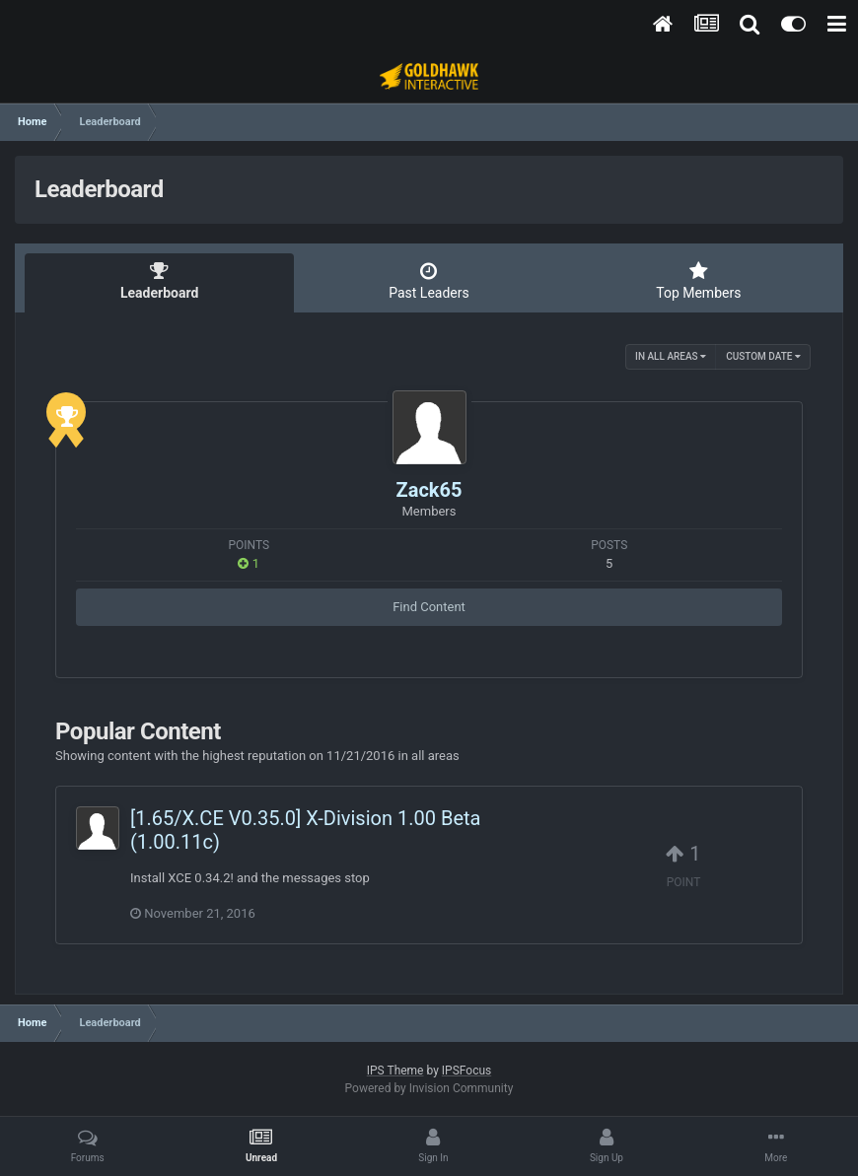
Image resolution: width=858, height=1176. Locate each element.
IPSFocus (466, 1070)
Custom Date (763, 356)
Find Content (429, 606)
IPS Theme (395, 1070)
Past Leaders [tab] (428, 281)
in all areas (670, 356)
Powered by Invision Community (429, 1088)
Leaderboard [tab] (159, 281)
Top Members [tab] (699, 281)
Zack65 (429, 490)
